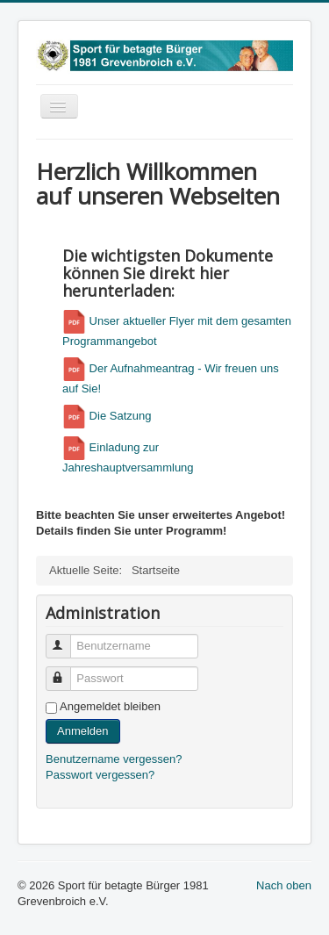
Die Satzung (106, 415)
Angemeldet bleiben (110, 706)
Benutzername (66, 638)
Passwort (66, 671)
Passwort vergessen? (100, 774)
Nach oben (283, 885)
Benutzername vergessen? (114, 759)
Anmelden (83, 730)
